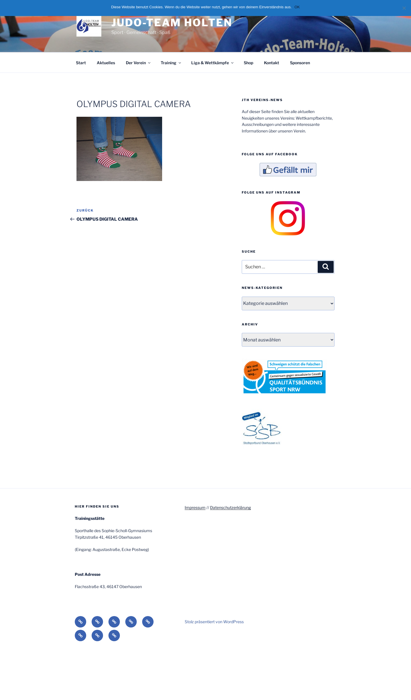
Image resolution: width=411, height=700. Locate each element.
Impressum (195, 507)
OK (297, 7)
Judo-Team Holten (171, 22)
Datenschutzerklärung (230, 507)
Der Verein (138, 62)
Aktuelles (106, 62)
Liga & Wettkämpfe (212, 62)
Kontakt (271, 62)
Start (81, 62)
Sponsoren (300, 62)
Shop (248, 62)
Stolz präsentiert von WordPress (214, 621)
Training (171, 62)
